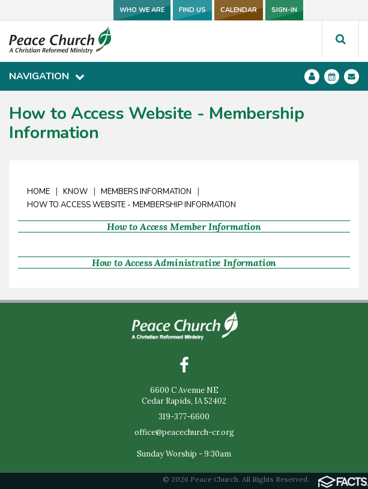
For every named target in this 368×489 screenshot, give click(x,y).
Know (75, 191)
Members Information (146, 191)
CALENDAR (238, 9)
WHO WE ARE (141, 9)
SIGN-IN (284, 9)
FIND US (192, 9)
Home (38, 191)
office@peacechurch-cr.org (184, 432)
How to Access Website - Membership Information (131, 204)
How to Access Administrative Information (184, 263)
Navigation (47, 76)
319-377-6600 (184, 417)
